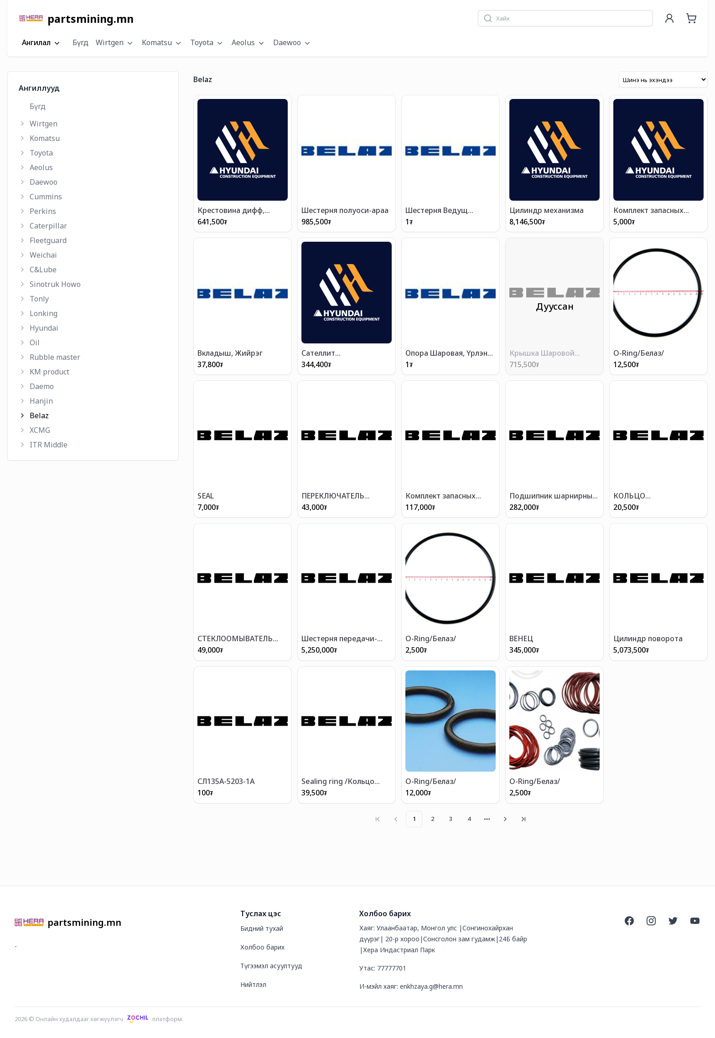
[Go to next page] (505, 819)
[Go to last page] (523, 819)
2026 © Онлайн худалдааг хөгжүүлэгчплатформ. (99, 1018)
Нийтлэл (253, 984)
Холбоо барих (262, 947)
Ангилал (42, 42)
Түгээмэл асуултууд (271, 965)
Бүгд (80, 42)
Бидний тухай (261, 928)
